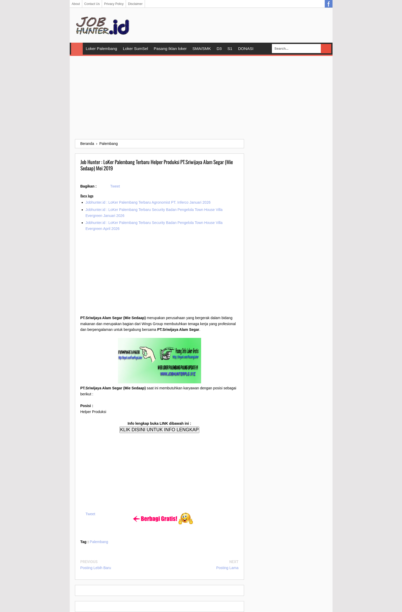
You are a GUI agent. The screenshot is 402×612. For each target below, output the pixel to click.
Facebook (329, 4)
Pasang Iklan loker (170, 48)
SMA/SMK (201, 48)
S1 (229, 48)
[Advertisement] (201, 97)
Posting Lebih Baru (95, 568)
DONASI (245, 48)
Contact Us (92, 4)
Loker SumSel (135, 48)
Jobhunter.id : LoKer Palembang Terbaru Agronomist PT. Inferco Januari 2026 (148, 202)
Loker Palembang (101, 48)
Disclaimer (135, 4)
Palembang (99, 542)
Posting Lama (227, 568)
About (76, 4)
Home (77, 49)
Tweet (115, 186)
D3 (219, 48)
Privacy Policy (114, 4)
